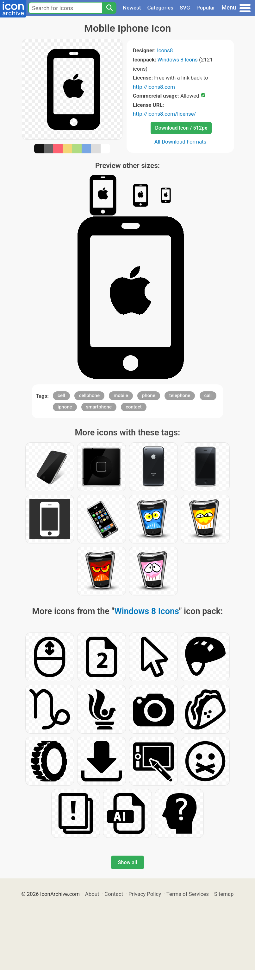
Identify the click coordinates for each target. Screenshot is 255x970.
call (208, 395)
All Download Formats (180, 141)
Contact (113, 894)
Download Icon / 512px (181, 128)
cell (61, 395)
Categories (160, 7)
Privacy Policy (144, 894)
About (92, 894)
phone (148, 395)
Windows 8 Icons (178, 59)
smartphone (99, 407)
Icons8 (165, 50)
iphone (65, 407)
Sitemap (224, 894)
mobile (121, 395)
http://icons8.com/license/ (164, 114)
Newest (132, 7)
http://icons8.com (154, 87)
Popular (205, 7)
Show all (127, 862)
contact (134, 407)
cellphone (89, 395)
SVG (185, 7)
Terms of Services (187, 894)
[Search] (109, 8)
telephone (179, 395)
